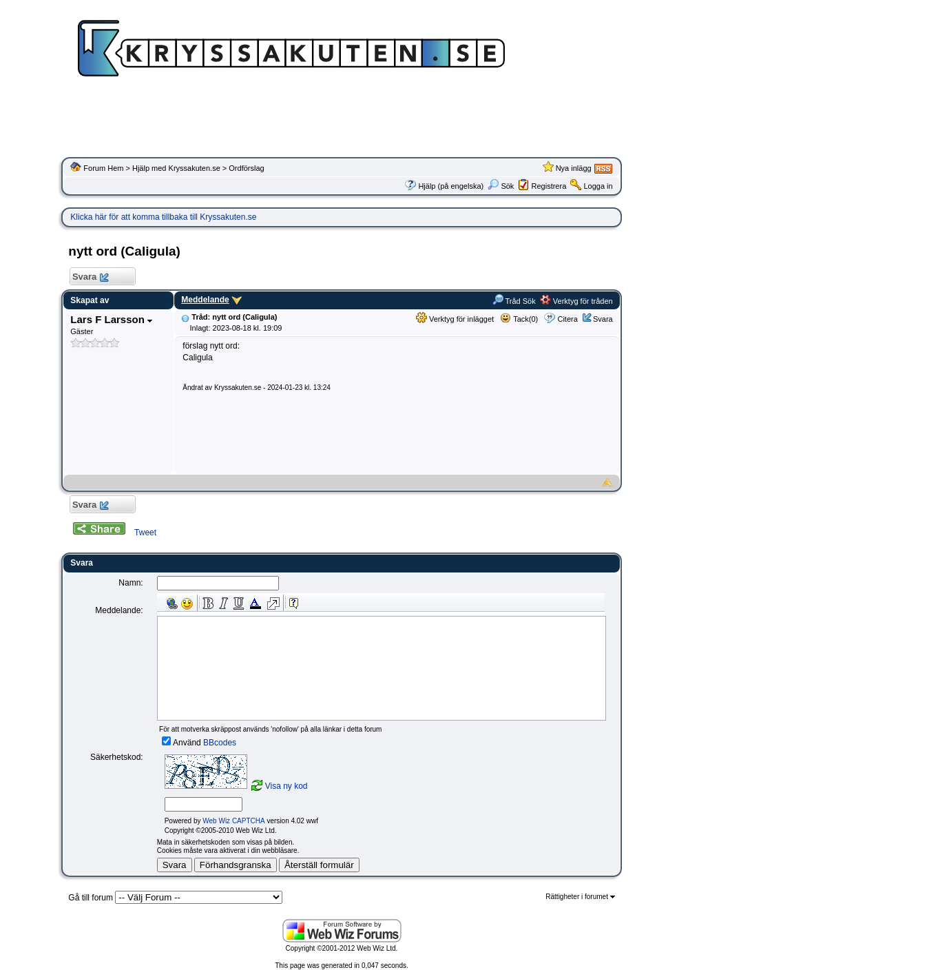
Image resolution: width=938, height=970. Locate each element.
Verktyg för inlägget (455, 319)
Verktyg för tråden (576, 301)
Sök (501, 186)
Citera (567, 319)
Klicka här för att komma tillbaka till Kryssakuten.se (163, 217)
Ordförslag (246, 168)
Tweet (145, 532)
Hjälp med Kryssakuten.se (176, 168)
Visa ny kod (286, 786)
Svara (90, 277)
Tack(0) (519, 319)
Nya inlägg (574, 168)
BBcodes (219, 742)
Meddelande (205, 300)
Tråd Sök (514, 301)
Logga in (597, 186)
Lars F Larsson (111, 319)
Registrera (549, 186)
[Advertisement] (341, 121)
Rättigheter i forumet (579, 896)
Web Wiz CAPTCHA (233, 821)
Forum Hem (103, 168)
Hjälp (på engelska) (450, 186)
